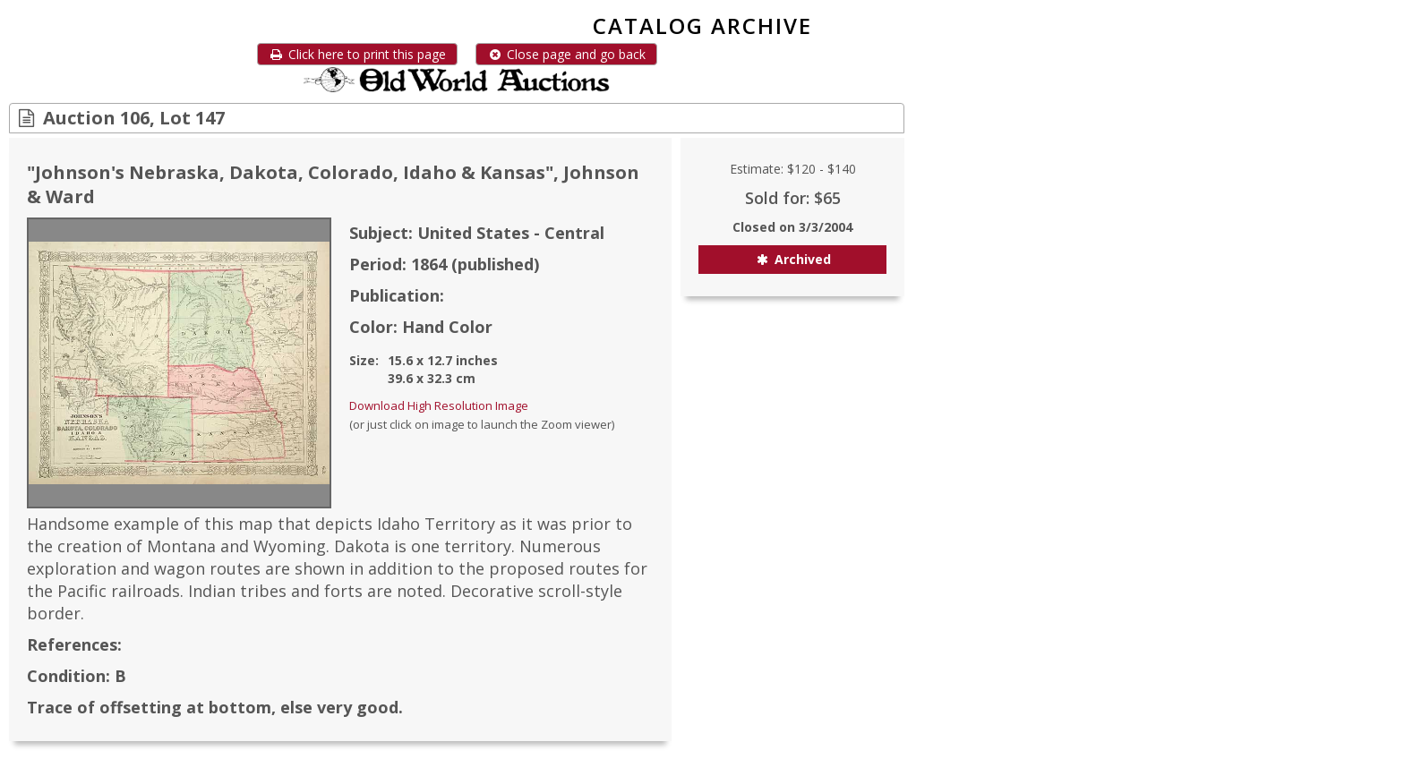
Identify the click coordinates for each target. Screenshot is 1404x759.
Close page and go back (566, 54)
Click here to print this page (357, 54)
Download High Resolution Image (438, 405)
